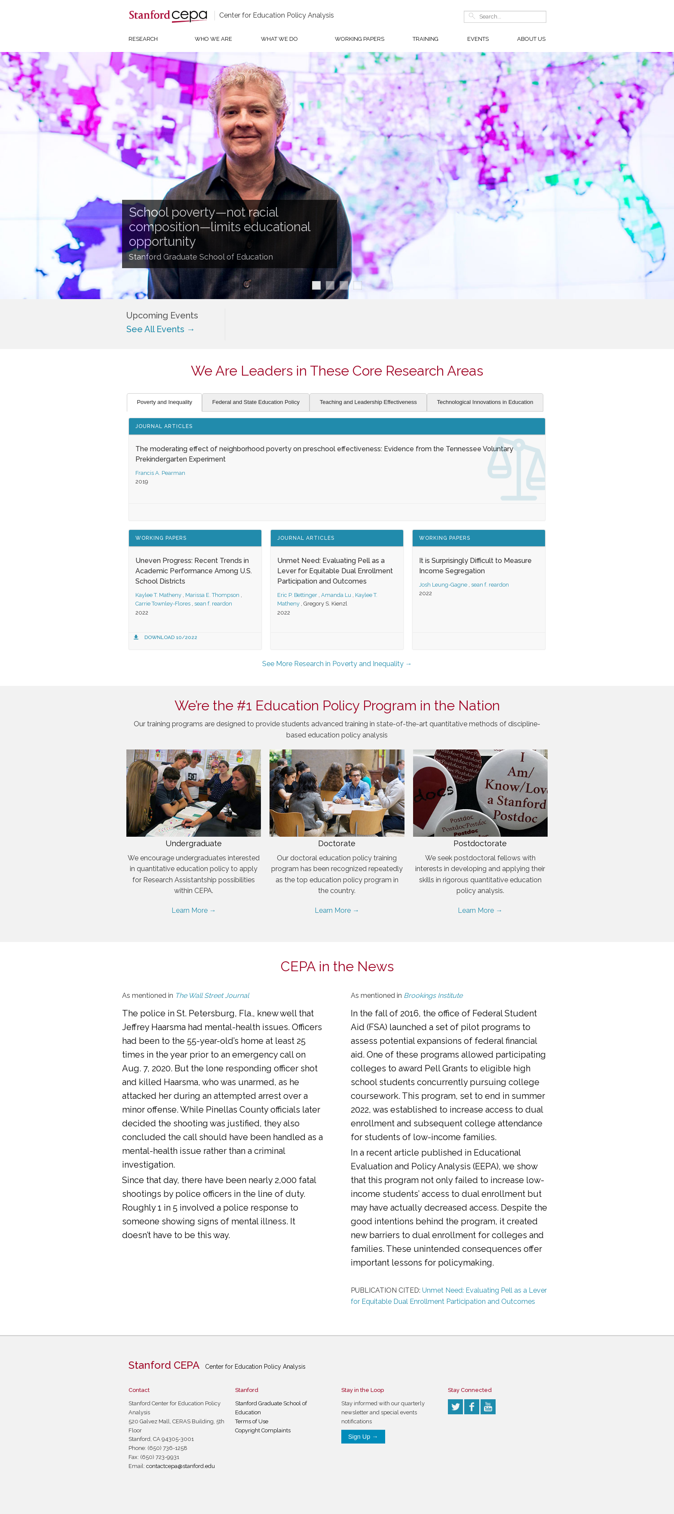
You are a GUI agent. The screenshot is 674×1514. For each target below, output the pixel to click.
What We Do (279, 39)
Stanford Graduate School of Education (201, 256)
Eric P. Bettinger (297, 595)
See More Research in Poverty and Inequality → (337, 664)
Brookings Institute (433, 995)
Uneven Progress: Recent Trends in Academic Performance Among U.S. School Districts (193, 571)
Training (425, 39)
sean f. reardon (213, 603)
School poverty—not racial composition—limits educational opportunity (219, 227)
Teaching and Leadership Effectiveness (368, 402)
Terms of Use (251, 1421)
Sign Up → (363, 1436)
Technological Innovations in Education (485, 402)
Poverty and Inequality (164, 402)
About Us (531, 39)
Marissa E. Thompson (212, 595)
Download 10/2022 (170, 637)
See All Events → (160, 329)
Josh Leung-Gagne (443, 584)
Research (143, 39)
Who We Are (213, 39)
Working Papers (359, 39)
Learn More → (194, 910)
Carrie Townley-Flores (162, 603)
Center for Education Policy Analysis (276, 15)
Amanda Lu (336, 595)
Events (478, 39)
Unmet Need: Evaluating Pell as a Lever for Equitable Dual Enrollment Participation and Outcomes (335, 571)
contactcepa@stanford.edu (180, 1466)
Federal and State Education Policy (256, 402)
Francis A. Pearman (160, 473)
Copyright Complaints (263, 1430)
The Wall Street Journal (212, 995)
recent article (392, 1152)
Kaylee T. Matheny (158, 595)
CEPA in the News (337, 966)
